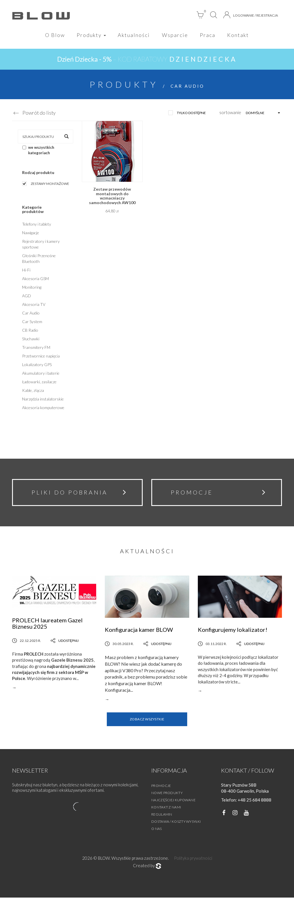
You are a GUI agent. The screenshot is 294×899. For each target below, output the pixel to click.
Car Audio (31, 313)
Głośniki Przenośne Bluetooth (39, 259)
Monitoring (31, 287)
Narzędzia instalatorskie (43, 399)
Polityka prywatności (193, 859)
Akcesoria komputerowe (43, 408)
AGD (26, 296)
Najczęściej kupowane (173, 801)
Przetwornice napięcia (41, 356)
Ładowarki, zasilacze (39, 382)
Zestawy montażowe (50, 184)
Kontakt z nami (166, 808)
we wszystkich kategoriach (38, 151)
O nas (156, 830)
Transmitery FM (36, 347)
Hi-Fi (26, 270)
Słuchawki (30, 339)
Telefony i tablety (36, 224)
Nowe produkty (167, 794)
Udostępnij (65, 642)
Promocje (161, 787)
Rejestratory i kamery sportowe (41, 244)
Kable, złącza (33, 390)
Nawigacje (30, 233)
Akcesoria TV (33, 304)
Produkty (90, 35)
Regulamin (161, 816)
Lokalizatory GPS (37, 365)
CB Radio (30, 330)
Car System (32, 322)
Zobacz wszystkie (147, 721)
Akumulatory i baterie (40, 373)
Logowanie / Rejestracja (250, 14)
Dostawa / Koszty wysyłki (176, 823)
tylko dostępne (191, 113)
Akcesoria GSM (35, 279)
